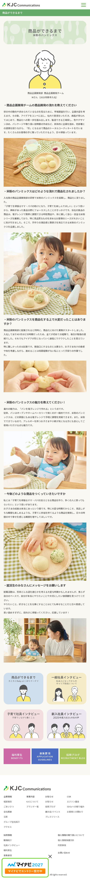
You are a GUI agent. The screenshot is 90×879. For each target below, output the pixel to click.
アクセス (8, 826)
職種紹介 (8, 840)
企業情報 (8, 796)
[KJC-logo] (35, 4)
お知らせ (49, 796)
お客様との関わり (75, 811)
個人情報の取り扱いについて (71, 835)
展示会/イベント (52, 811)
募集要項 (45, 756)
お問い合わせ (64, 852)
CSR (69, 796)
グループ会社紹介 (12, 821)
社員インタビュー (12, 845)
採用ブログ (73, 756)
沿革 (6, 816)
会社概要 (8, 811)
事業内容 (30, 796)
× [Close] (50, 856)
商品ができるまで (12, 13)
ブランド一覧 (32, 806)
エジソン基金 (73, 801)
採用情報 (8, 835)
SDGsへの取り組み (75, 806)
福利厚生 (17, 756)
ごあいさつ (9, 806)
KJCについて (32, 801)
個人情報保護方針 (66, 840)
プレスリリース (52, 816)
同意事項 (62, 845)
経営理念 (8, 801)
